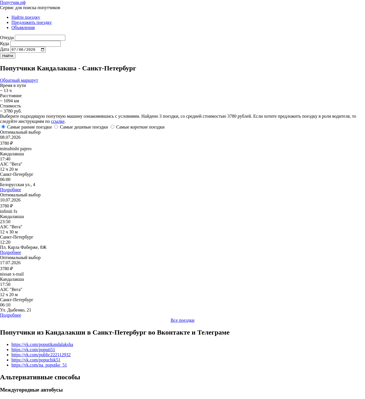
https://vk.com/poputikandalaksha (42, 345)
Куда (4, 43)
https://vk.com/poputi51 (33, 350)
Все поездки (182, 321)
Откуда (7, 37)
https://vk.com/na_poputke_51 (39, 365)
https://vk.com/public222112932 (41, 355)
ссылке (57, 122)
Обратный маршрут (19, 81)
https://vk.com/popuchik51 (35, 360)
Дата (4, 50)
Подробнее (10, 190)
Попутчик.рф (13, 2)
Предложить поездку (31, 22)
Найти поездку (25, 17)
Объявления (23, 27)
